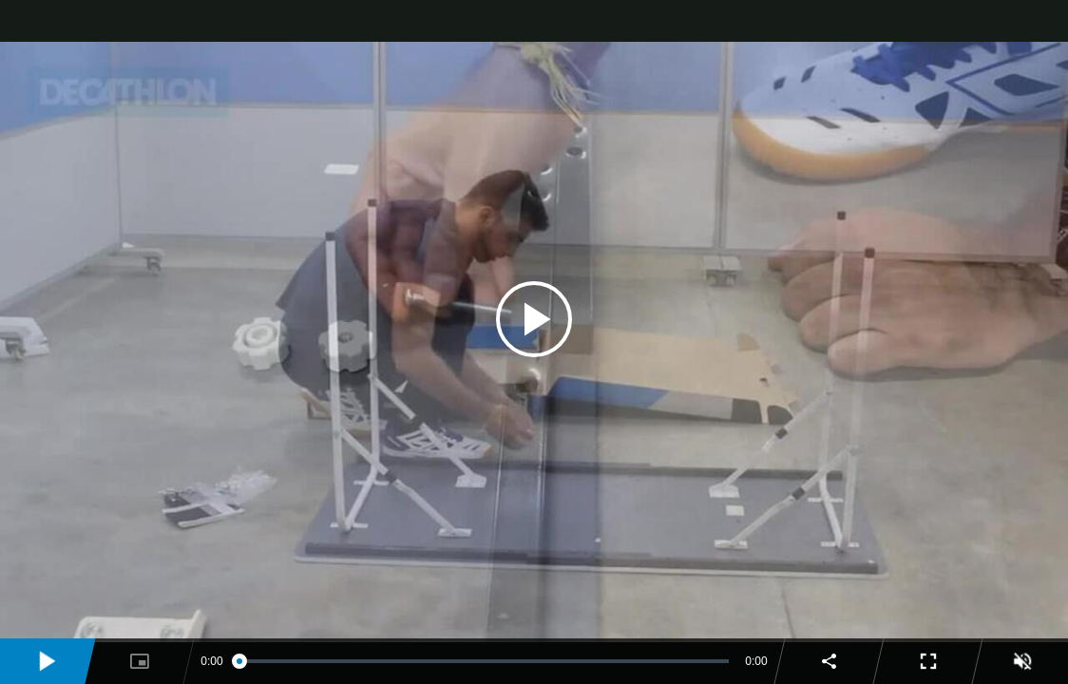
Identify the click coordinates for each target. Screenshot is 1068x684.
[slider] (484, 661)
